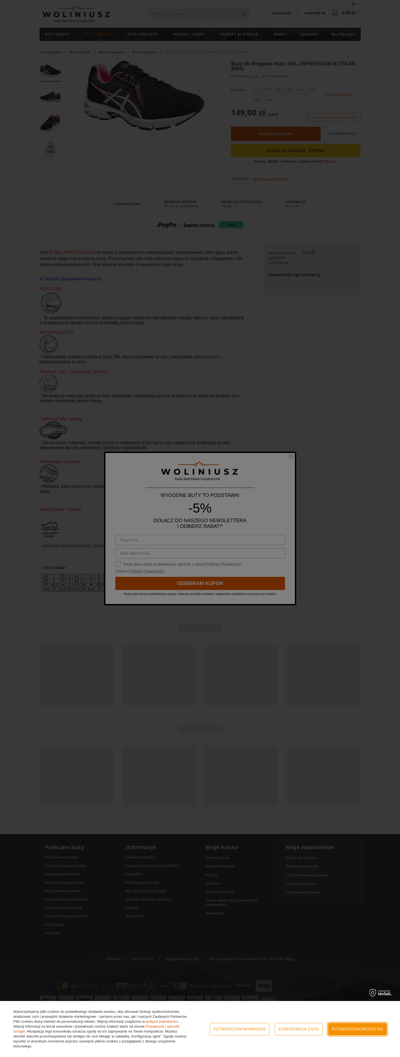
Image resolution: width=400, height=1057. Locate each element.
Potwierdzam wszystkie (357, 1028)
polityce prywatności (162, 1021)
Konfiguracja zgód (298, 1028)
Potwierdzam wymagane (239, 1028)
